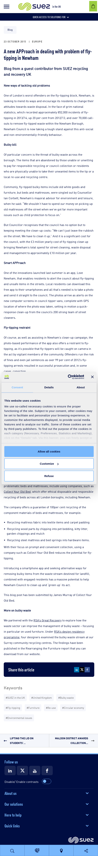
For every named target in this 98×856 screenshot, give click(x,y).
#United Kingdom (41, 697)
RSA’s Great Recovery (47, 620)
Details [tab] (49, 387)
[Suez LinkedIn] (10, 770)
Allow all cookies (49, 451)
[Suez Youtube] (34, 770)
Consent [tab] (17, 387)
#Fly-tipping (13, 707)
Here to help (13, 814)
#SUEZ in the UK (15, 697)
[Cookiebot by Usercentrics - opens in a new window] (67, 376)
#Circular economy (73, 707)
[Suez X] (22, 770)
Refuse (49, 475)
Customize (49, 463)
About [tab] (80, 387)
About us (10, 793)
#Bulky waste (66, 697)
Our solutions (13, 804)
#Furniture (33, 707)
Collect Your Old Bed (17, 491)
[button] (6, 6)
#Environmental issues (19, 717)
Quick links (12, 825)
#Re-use (51, 707)
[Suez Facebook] (47, 770)
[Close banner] (92, 377)
